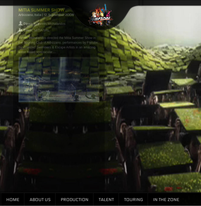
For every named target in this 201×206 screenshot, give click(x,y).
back (27, 110)
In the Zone (166, 199)
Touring (133, 199)
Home (12, 199)
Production (74, 199)
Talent (106, 199)
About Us (40, 199)
